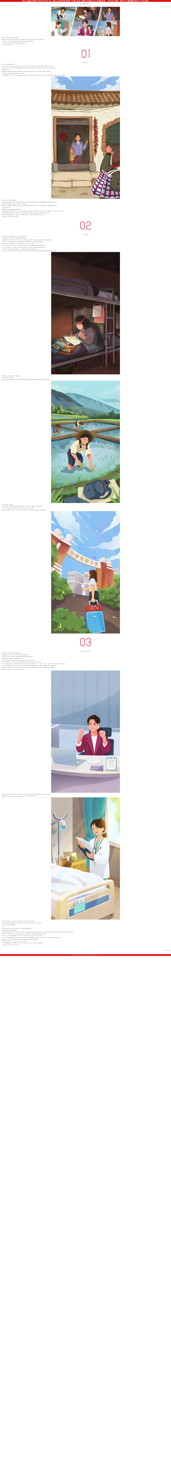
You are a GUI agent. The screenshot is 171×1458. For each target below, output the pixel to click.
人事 (73, 1)
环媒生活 (91, 1)
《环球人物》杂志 (115, 1)
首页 (24, 1)
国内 (34, 1)
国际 (29, 1)
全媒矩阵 (101, 1)
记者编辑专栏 (132, 1)
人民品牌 (144, 1)
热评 (68, 1)
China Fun (43, 1)
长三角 (52, 1)
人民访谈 (60, 1)
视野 (83, 1)
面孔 (78, 1)
